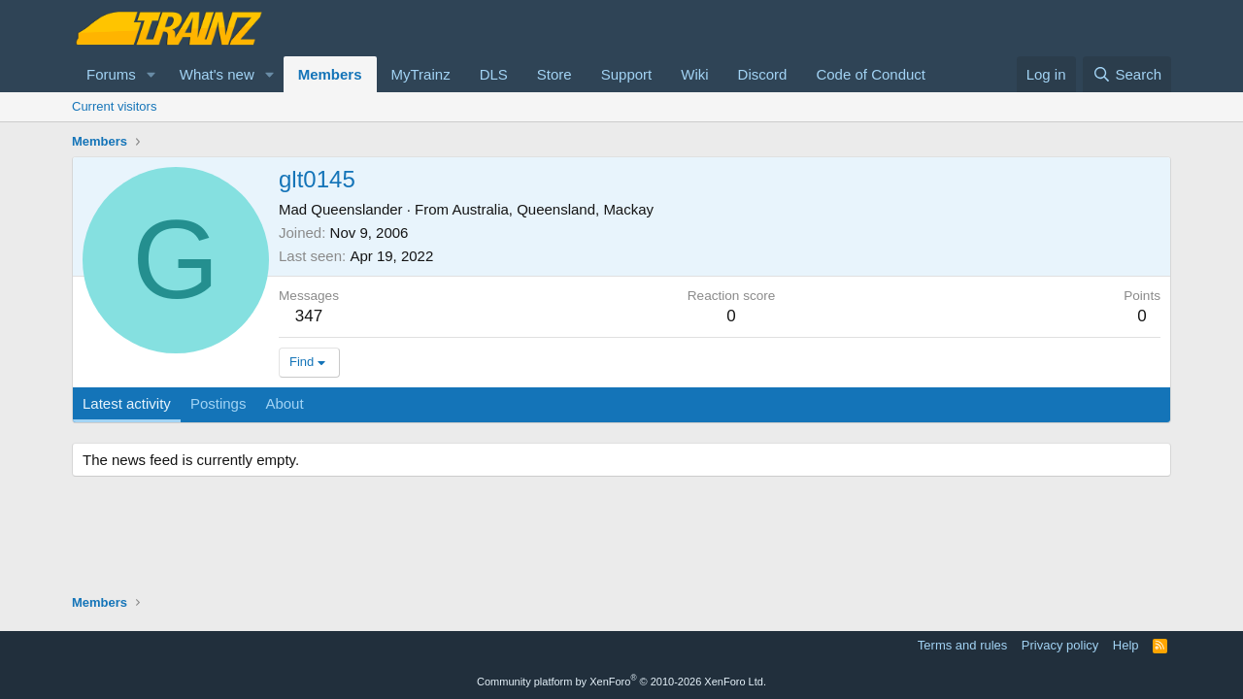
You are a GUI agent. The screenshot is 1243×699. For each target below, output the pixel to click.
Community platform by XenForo (621, 681)
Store (554, 74)
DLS (494, 74)
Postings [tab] (218, 403)
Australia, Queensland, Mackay (553, 209)
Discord (763, 74)
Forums (111, 74)
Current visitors (114, 106)
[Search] (1127, 74)
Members (330, 74)
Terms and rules (962, 645)
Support (627, 74)
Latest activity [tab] (127, 403)
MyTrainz (421, 74)
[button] (151, 74)
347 (308, 316)
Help (1126, 645)
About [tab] (284, 403)
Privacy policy (1060, 645)
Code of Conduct (870, 74)
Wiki (694, 74)
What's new (217, 74)
